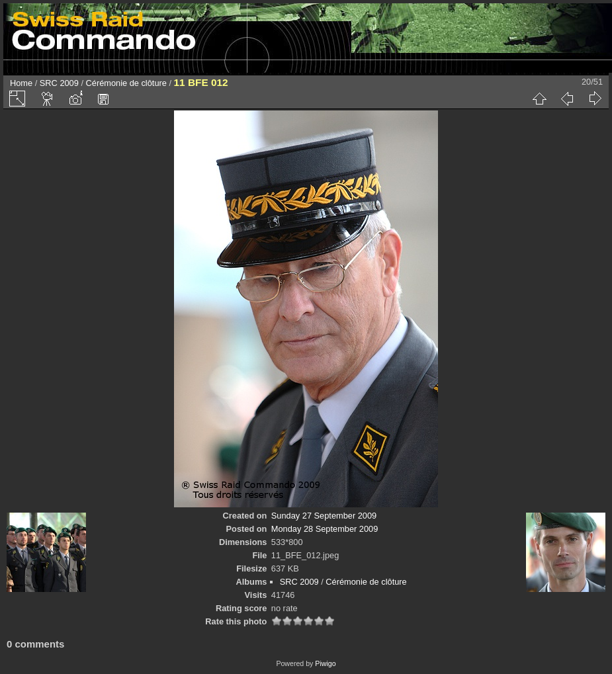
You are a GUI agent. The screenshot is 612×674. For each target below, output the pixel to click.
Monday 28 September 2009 (324, 529)
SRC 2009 (59, 83)
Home (21, 83)
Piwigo (325, 663)
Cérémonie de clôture (126, 83)
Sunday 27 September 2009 (323, 516)
